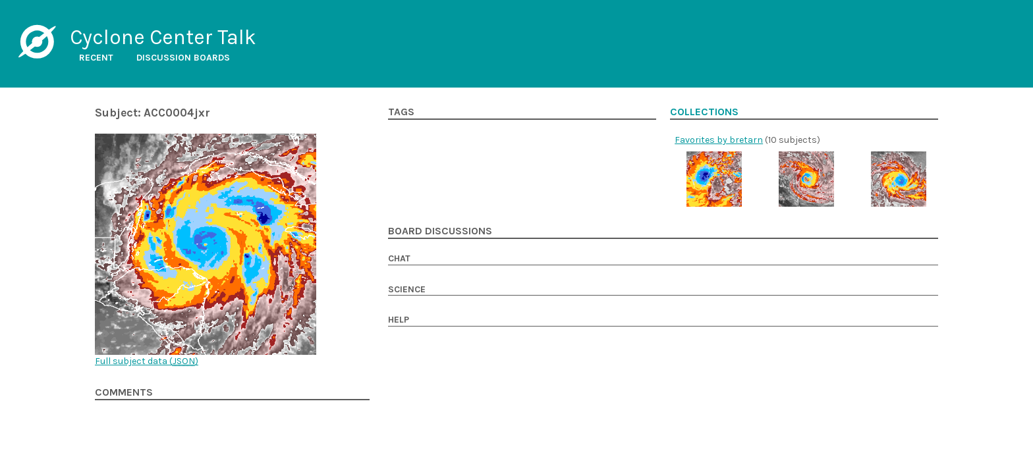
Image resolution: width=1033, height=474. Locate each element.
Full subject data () (146, 361)
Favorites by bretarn (719, 139)
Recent (96, 57)
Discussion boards (183, 57)
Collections (704, 112)
